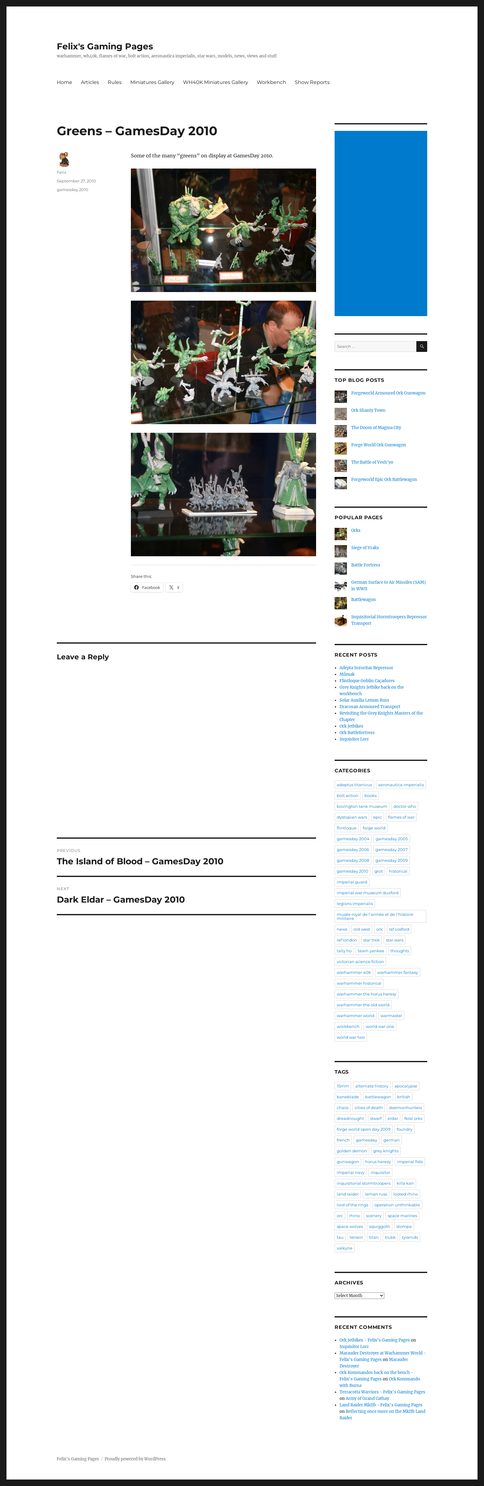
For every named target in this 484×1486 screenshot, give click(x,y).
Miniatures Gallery (152, 82)
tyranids (410, 1237)
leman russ (376, 1194)
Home (64, 82)
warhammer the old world (363, 1004)
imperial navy (351, 1172)
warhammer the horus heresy (366, 993)
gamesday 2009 (391, 860)
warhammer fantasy (397, 972)
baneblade (348, 1096)
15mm (343, 1085)
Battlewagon (363, 599)
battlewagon (378, 1096)
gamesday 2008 (353, 860)
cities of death (369, 1107)
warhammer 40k (354, 972)
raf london (347, 939)
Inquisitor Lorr (354, 739)
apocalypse (405, 1085)
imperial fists (410, 1161)
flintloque (347, 827)
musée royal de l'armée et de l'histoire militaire (375, 916)
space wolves (350, 1226)
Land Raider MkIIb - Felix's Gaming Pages (381, 1405)
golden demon (352, 1150)
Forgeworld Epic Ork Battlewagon (384, 479)
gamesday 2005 (392, 838)
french (343, 1139)
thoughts (399, 950)
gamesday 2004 (353, 838)
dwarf (376, 1118)
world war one (380, 1026)
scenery (374, 1215)
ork (379, 929)
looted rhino (405, 1194)
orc (340, 1215)
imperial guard (352, 881)
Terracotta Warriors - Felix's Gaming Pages (382, 1392)
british (403, 1096)
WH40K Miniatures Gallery (215, 82)
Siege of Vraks (365, 547)
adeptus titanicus (354, 784)
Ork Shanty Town (368, 410)
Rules (115, 82)
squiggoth (379, 1226)
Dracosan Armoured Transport (370, 706)
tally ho (344, 950)
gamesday (366, 1139)
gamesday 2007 (391, 849)
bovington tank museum (362, 806)
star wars (394, 939)
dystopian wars (352, 817)
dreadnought (350, 1118)
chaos (342, 1107)
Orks (356, 530)
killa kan (405, 1183)
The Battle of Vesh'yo (372, 462)
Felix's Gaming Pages (105, 46)
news (342, 929)
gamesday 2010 (72, 189)
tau (340, 1237)
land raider (348, 1194)
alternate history (371, 1085)
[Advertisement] (382, 224)
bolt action (347, 795)
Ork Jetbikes (351, 726)
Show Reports (312, 82)
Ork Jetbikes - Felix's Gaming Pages (375, 1340)
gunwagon (348, 1161)
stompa (404, 1226)
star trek (371, 939)
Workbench (271, 82)
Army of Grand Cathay (367, 1398)
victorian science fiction (360, 961)
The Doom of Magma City (376, 427)
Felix (61, 172)
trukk (390, 1237)
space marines (402, 1215)
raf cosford (399, 929)
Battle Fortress (365, 565)
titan (374, 1237)
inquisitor (380, 1172)
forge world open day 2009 (363, 1129)
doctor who (405, 806)
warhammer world (355, 1015)
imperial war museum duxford (367, 892)
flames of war (401, 817)
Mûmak (347, 674)
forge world (374, 827)
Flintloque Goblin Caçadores (367, 680)
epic (377, 817)
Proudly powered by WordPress (135, 1459)
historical (398, 871)
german (391, 1139)
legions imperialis (355, 903)
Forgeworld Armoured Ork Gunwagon (388, 393)
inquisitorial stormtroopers (363, 1183)
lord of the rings (352, 1204)
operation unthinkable (397, 1204)
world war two (351, 1037)
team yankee (371, 950)
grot (378, 871)
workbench (348, 1026)
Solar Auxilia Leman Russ (364, 700)
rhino (354, 1215)
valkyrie (345, 1248)
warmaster (391, 1015)
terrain (356, 1237)
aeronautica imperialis (401, 784)
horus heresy (378, 1161)
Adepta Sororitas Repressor (366, 667)
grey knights (385, 1150)
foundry (404, 1129)
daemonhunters (405, 1107)
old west (361, 929)
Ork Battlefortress (357, 732)
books (371, 795)
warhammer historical (359, 983)
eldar (393, 1118)
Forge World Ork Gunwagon (378, 445)
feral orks (413, 1118)
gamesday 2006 (353, 849)
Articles (90, 82)
